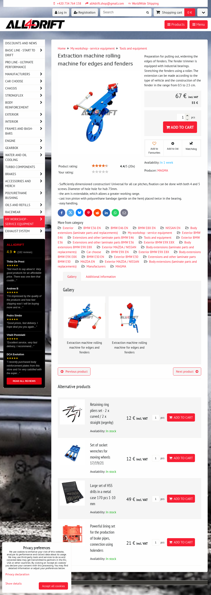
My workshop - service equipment (150, 233)
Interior (25, 121)
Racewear (25, 212)
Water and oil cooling (25, 157)
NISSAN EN (173, 228)
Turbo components (20, 167)
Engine (25, 140)
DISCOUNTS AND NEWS (21, 43)
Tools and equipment (157, 237)
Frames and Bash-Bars (25, 131)
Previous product (74, 371)
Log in (61, 12)
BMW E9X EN (120, 252)
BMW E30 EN (95, 257)
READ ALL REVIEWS (24, 381)
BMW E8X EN (147, 228)
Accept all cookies (53, 586)
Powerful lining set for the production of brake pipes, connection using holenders (102, 538)
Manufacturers (96, 266)
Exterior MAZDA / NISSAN (119, 247)
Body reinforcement (25, 105)
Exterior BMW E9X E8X (159, 242)
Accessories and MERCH (25, 183)
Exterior (68, 228)
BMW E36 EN (92, 228)
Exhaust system (25, 231)
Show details (13, 583)
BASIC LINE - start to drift (25, 53)
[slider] (100, 165)
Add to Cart (180, 127)
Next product (187, 371)
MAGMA (121, 266)
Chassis (25, 88)
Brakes (25, 174)
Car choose (94, 252)
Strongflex (25, 95)
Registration (84, 12)
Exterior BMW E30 (126, 257)
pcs (158, 417)
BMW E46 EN (119, 228)
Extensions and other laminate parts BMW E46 (103, 237)
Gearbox (25, 147)
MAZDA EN (87, 261)
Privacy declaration (17, 574)
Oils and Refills (25, 204)
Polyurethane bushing (25, 195)
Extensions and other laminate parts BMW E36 (103, 242)
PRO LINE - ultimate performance (19, 64)
